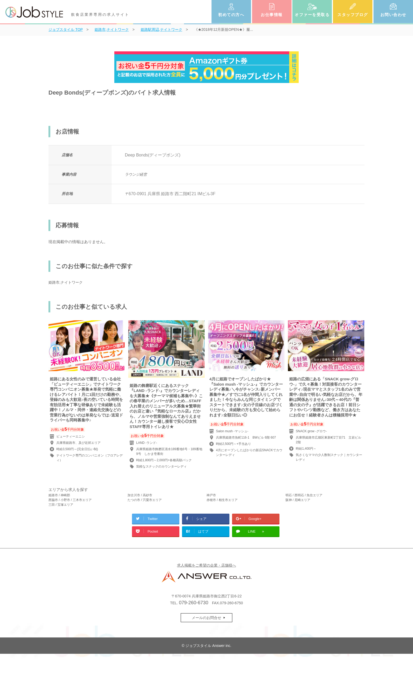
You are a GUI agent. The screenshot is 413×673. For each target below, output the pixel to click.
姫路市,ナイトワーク (65, 282)
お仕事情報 (272, 14)
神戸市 (211, 495)
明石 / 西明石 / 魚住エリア (304, 495)
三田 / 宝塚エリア (60, 505)
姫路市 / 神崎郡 (59, 495)
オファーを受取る (312, 14)
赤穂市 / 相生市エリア (222, 500)
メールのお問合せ (206, 618)
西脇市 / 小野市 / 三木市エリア (70, 500)
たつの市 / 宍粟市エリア (144, 500)
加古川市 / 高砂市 (139, 495)
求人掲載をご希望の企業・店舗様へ (206, 565)
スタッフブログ (352, 14)
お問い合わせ (393, 14)
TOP (65, 29)
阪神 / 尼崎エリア (298, 500)
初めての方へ (231, 14)
